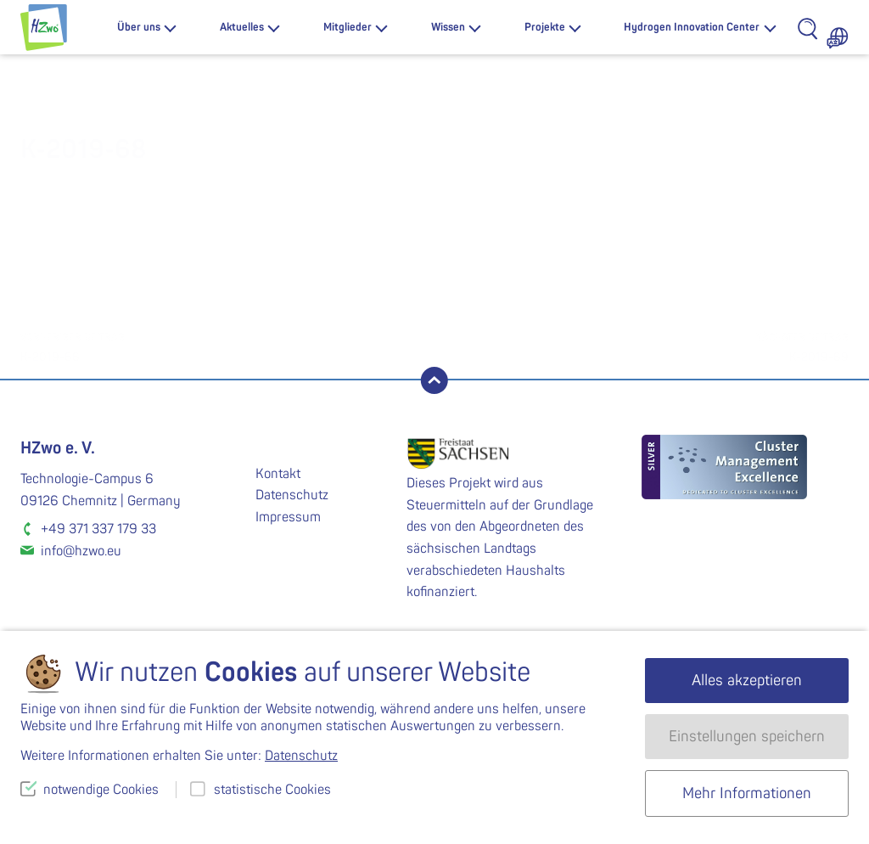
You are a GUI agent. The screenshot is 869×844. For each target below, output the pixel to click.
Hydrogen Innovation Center (692, 27)
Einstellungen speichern (747, 737)
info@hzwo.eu (81, 551)
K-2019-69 (641, 346)
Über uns (138, 27)
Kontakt (277, 473)
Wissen (448, 27)
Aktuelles (242, 27)
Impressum (288, 517)
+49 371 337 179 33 (98, 528)
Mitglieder (347, 27)
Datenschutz (291, 495)
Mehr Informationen (746, 793)
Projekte (544, 27)
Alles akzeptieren (747, 680)
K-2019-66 (227, 346)
